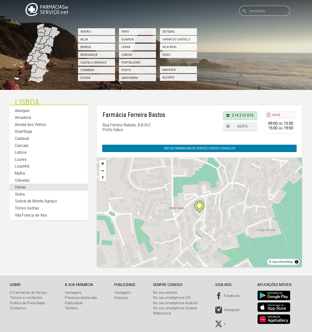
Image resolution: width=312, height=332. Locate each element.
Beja (84, 39)
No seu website (167, 293)
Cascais (22, 145)
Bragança (89, 55)
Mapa (242, 126)
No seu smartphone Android (177, 303)
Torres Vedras (27, 208)
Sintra (20, 194)
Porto (126, 70)
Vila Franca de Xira (31, 215)
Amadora (23, 117)
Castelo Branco (93, 62)
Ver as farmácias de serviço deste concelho (199, 148)
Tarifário (72, 308)
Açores (168, 77)
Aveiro (85, 31)
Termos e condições (26, 298)
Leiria (125, 47)
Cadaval (22, 138)
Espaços (122, 298)
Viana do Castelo (176, 39)
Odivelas (22, 180)
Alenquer (22, 110)
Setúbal (168, 31)
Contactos (18, 308)
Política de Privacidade (27, 303)
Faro (125, 31)
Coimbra (87, 70)
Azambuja (23, 131)
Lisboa (126, 55)
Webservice (164, 313)
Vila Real (169, 47)
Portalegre (130, 62)
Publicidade (74, 303)
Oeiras (20, 187)
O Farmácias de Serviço (28, 293)
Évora (85, 78)
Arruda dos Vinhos (30, 124)
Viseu (166, 55)
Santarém (129, 78)
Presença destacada (82, 298)
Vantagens (74, 293)
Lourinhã (22, 166)
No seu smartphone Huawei (177, 308)
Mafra (20, 173)
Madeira (169, 70)
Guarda (127, 39)
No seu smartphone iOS (174, 298)
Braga (85, 47)
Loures (21, 159)
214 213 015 (243, 115)
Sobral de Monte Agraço (36, 201)
